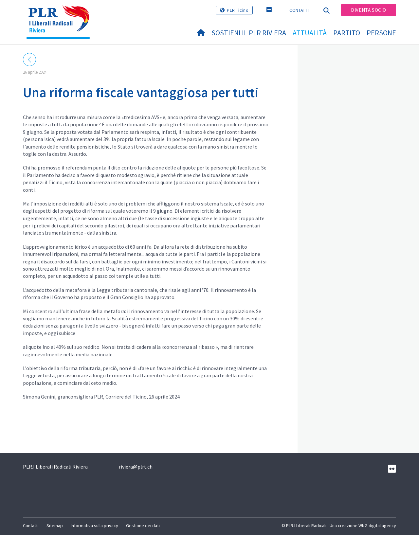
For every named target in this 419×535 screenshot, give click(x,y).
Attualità (310, 32)
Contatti (298, 10)
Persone (381, 32)
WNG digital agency (377, 525)
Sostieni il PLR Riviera (248, 32)
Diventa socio (368, 10)
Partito (346, 32)
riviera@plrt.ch (136, 466)
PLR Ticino (237, 10)
